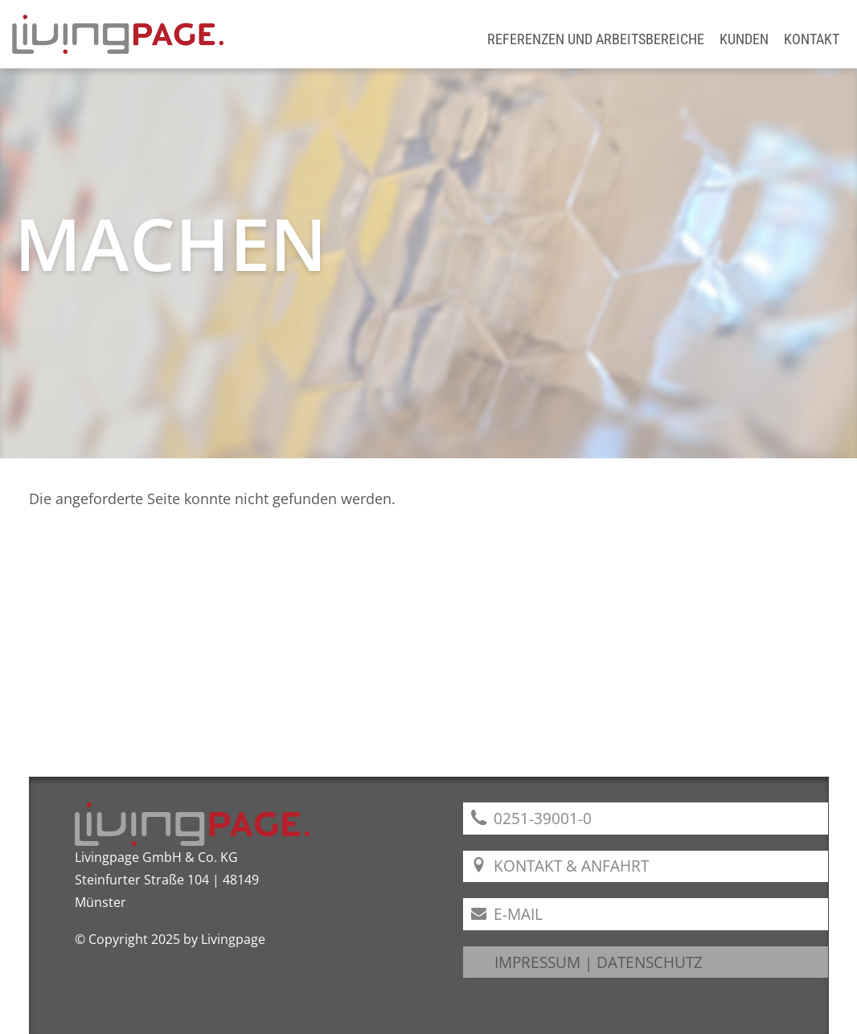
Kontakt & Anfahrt (560, 865)
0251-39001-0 (531, 818)
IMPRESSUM (537, 962)
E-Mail (507, 914)
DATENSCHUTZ (650, 962)
